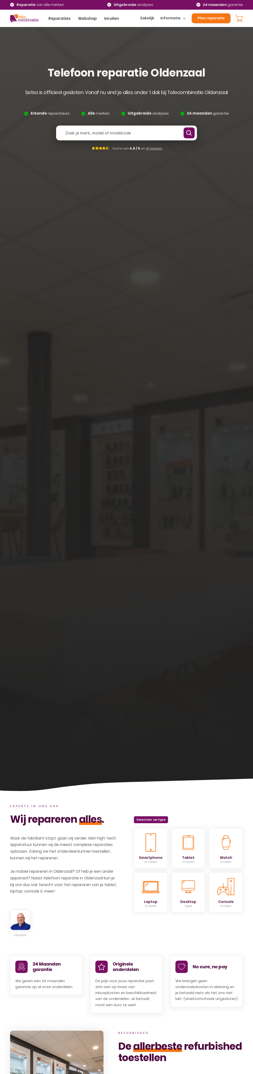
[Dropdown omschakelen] (184, 18)
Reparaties (59, 18)
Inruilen (111, 18)
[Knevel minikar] (239, 18)
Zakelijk (147, 18)
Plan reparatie (211, 18)
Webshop (87, 18)
